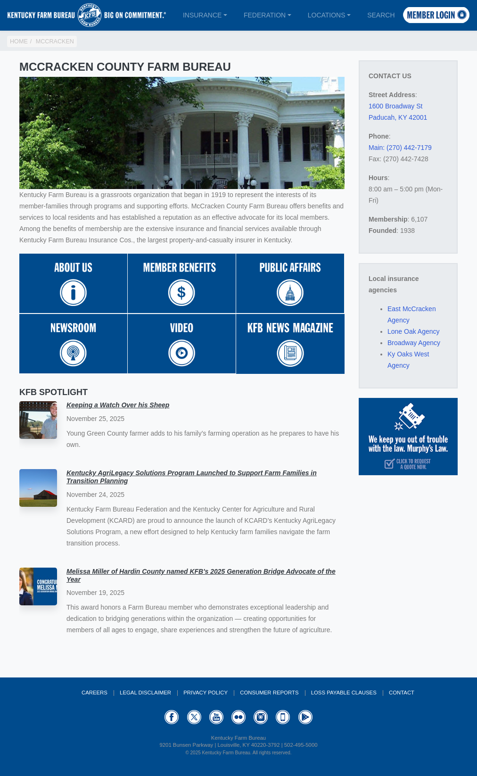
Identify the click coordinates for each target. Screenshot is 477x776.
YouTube (216, 717)
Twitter (194, 717)
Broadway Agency (413, 343)
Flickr (238, 717)
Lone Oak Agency (413, 331)
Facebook (171, 717)
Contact (401, 692)
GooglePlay (305, 717)
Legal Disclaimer (145, 692)
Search (381, 15)
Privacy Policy (205, 692)
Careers (94, 692)
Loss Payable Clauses (344, 692)
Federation (265, 15)
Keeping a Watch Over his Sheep (117, 405)
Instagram (261, 717)
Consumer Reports (269, 692)
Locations (326, 15)
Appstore (283, 717)
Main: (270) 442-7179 (400, 147)
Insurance (202, 15)
